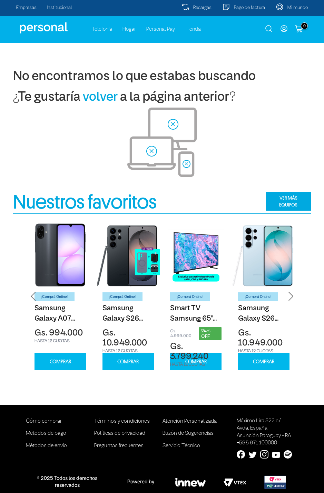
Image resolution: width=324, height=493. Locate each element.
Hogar (129, 29)
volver (100, 97)
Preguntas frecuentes (119, 445)
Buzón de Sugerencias (188, 433)
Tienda (193, 29)
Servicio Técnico (181, 445)
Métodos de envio (46, 445)
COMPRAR (60, 361)
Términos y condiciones (122, 421)
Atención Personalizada (190, 421)
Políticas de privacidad (119, 433)
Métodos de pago (46, 433)
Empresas (26, 8)
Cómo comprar (44, 421)
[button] (33, 296)
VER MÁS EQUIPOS (288, 201)
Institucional (59, 8)
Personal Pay (160, 29)
